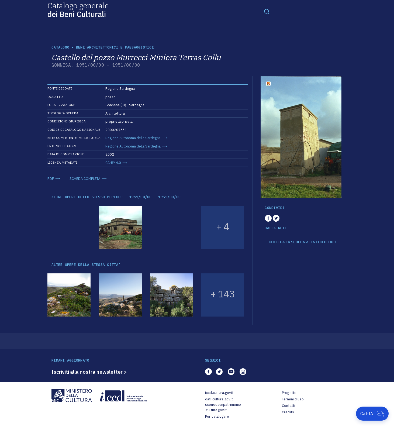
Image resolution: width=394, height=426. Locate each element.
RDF (50, 178)
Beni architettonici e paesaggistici (115, 47)
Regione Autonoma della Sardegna (133, 138)
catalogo (60, 47)
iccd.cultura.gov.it (219, 392)
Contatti (288, 405)
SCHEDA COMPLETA (85, 178)
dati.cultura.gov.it (219, 399)
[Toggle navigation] (267, 11)
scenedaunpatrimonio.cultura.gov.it (223, 407)
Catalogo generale (78, 10)
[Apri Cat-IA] (372, 414)
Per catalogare (217, 416)
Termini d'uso (293, 399)
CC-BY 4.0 (113, 162)
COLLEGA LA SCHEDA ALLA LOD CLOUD (302, 242)
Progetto (289, 392)
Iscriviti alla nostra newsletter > (89, 372)
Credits (288, 412)
